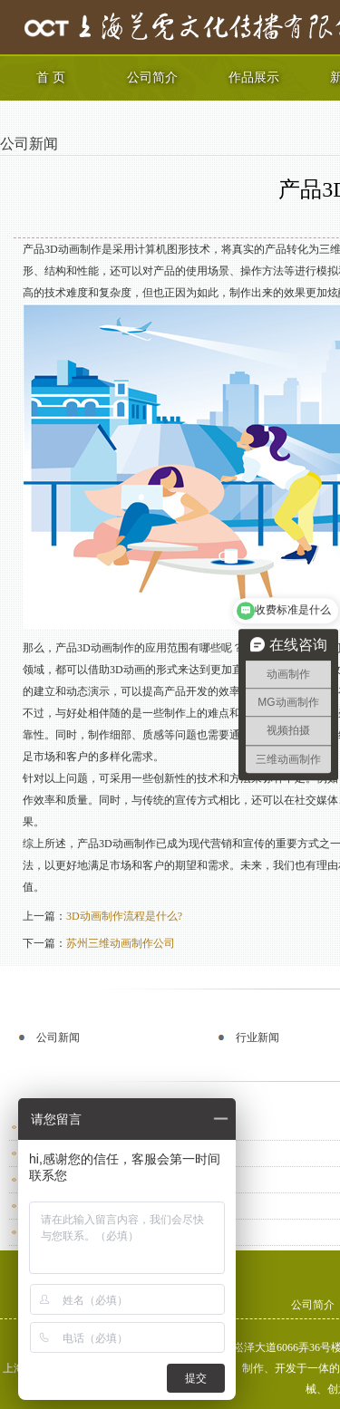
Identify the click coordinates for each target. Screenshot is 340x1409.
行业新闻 (257, 1037)
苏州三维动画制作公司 (120, 943)
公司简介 (152, 77)
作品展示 (253, 77)
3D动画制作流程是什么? (124, 916)
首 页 (50, 77)
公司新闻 (29, 143)
